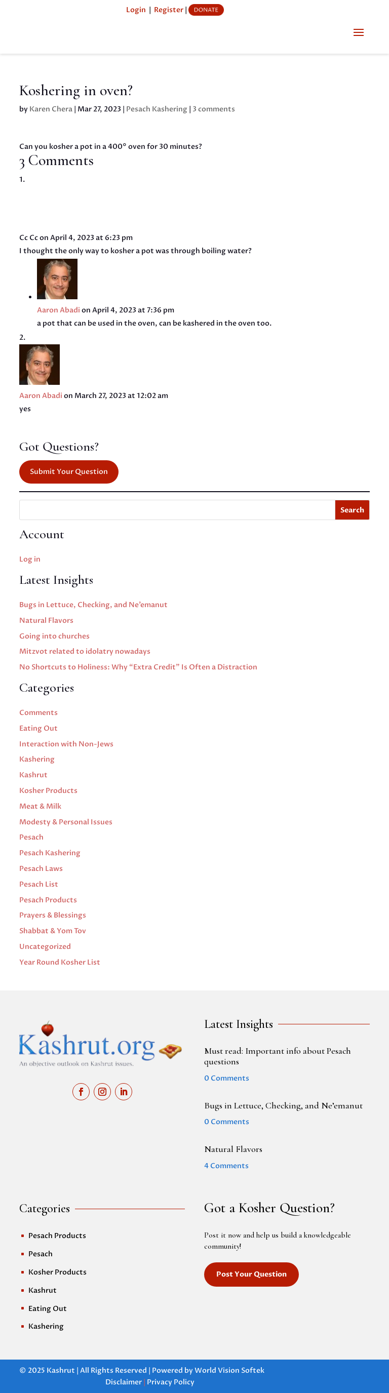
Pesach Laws (41, 868)
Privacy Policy (170, 1382)
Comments (38, 713)
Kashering (37, 759)
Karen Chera (50, 109)
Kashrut (33, 775)
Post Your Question (251, 1274)
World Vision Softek (229, 1370)
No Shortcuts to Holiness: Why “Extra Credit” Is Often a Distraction (138, 667)
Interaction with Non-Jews (66, 744)
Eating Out (38, 728)
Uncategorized (45, 946)
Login (136, 10)
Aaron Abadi (58, 310)
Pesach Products (48, 900)
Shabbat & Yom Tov (52, 931)
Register (168, 10)
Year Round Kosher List (59, 962)
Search (352, 510)
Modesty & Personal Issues (65, 822)
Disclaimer (123, 1382)
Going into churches (54, 636)
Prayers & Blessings (52, 915)
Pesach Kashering (156, 109)
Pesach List (38, 884)
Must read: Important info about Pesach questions (277, 1056)
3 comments (213, 109)
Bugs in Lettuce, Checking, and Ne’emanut (93, 605)
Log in (30, 559)
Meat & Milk (40, 806)
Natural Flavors (46, 620)
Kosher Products (48, 790)
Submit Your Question (69, 471)
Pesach (31, 837)
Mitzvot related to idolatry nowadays (84, 651)
